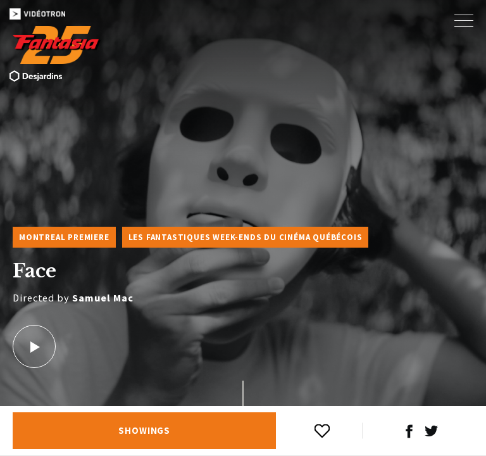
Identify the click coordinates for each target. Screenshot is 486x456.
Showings (144, 430)
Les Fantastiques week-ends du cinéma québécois (245, 237)
